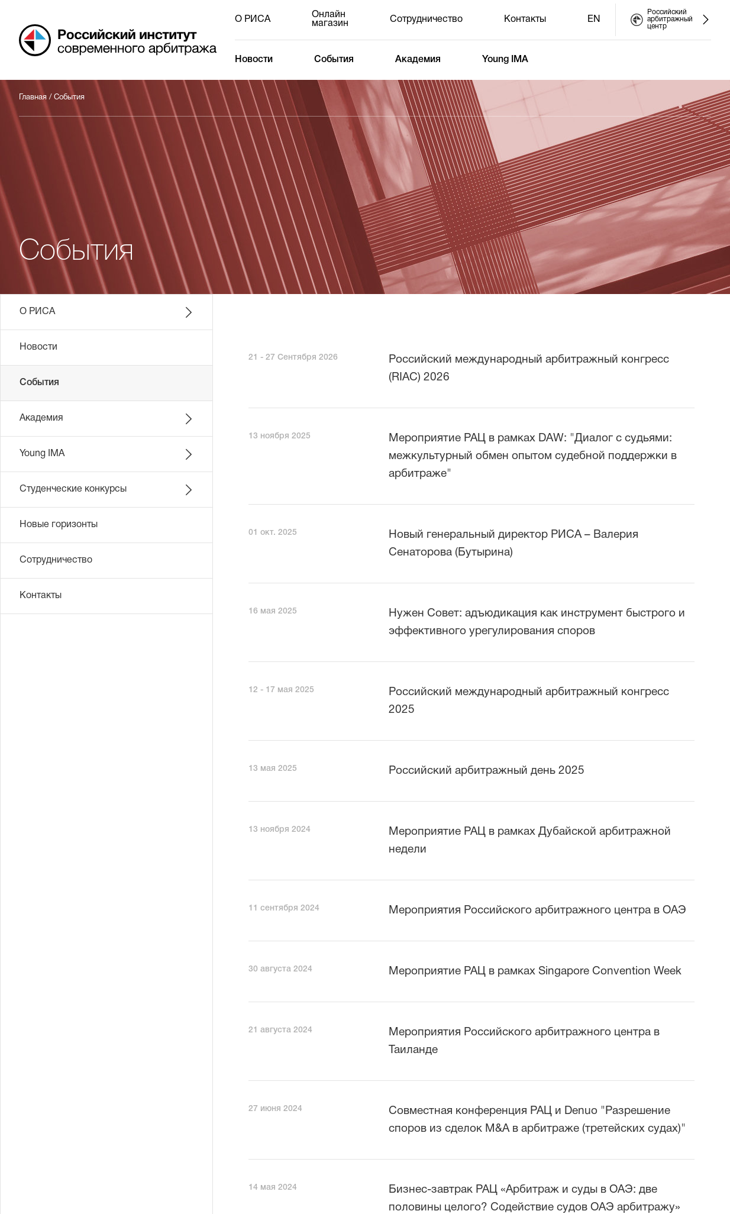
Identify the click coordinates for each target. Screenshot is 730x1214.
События (334, 60)
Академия (418, 60)
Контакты (525, 19)
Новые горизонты (59, 525)
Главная (33, 97)
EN (593, 19)
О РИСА (252, 19)
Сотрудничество (426, 19)
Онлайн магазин (330, 19)
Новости (254, 60)
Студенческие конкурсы (107, 490)
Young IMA (505, 60)
